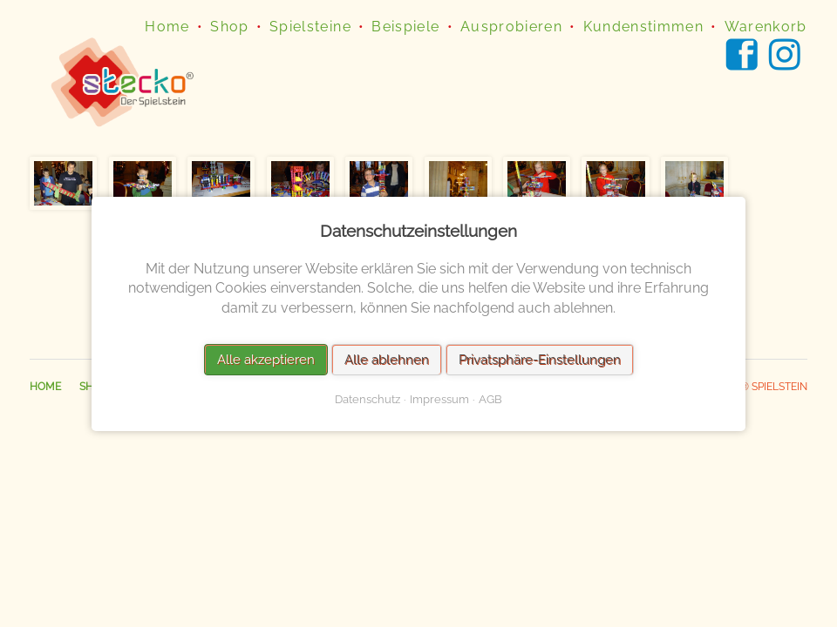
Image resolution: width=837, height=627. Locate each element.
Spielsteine (310, 26)
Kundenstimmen (643, 26)
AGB (490, 398)
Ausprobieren (511, 26)
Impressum (439, 398)
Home (167, 26)
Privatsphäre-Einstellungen (540, 359)
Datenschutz (367, 398)
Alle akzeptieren (266, 359)
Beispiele (405, 26)
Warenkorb (766, 26)
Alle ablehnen (386, 359)
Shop (229, 26)
